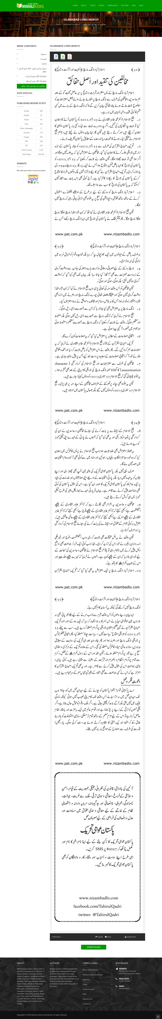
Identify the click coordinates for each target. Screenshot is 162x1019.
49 (41, 120)
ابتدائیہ (44, 64)
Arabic (26, 120)
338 (41, 141)
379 (41, 146)
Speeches (86, 980)
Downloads (113, 6)
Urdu (141, 6)
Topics (93, 6)
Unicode (26, 133)
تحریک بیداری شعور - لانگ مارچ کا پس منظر (32, 70)
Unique (26, 111)
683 (41, 111)
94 (41, 115)
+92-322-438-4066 (124, 981)
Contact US (86, 1004)
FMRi (84, 994)
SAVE (108, 937)
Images (26, 137)
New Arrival (25, 93)
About (83, 6)
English (26, 115)
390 (41, 137)
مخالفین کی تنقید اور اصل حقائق (33, 86)
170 (41, 133)
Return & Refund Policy (90, 970)
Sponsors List (87, 999)
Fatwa (85, 984)
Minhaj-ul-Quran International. (42, 1015)
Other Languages (26, 128)
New (134, 6)
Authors (125, 6)
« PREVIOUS (56, 937)
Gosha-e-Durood (88, 989)
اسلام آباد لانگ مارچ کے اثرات (35, 76)
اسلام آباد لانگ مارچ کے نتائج (36, 81)
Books (101, 6)
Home (75, 6)
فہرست (43, 59)
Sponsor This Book (93, 947)
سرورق (43, 54)
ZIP (26, 146)
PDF (26, 141)
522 (41, 124)
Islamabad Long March (71, 24)
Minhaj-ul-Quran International (93, 975)
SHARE (99, 937)
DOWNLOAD (130, 937)
